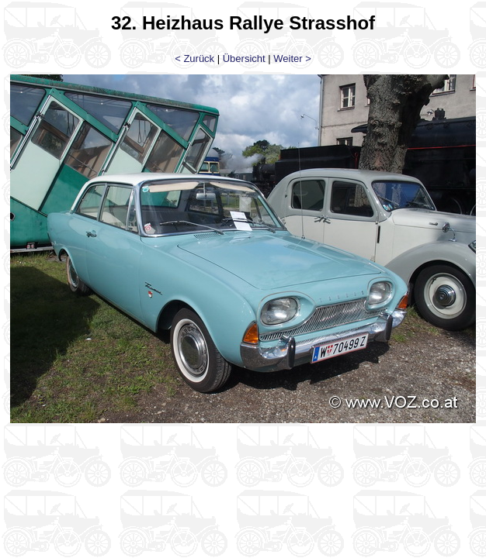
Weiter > (292, 58)
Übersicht (244, 58)
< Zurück (194, 58)
